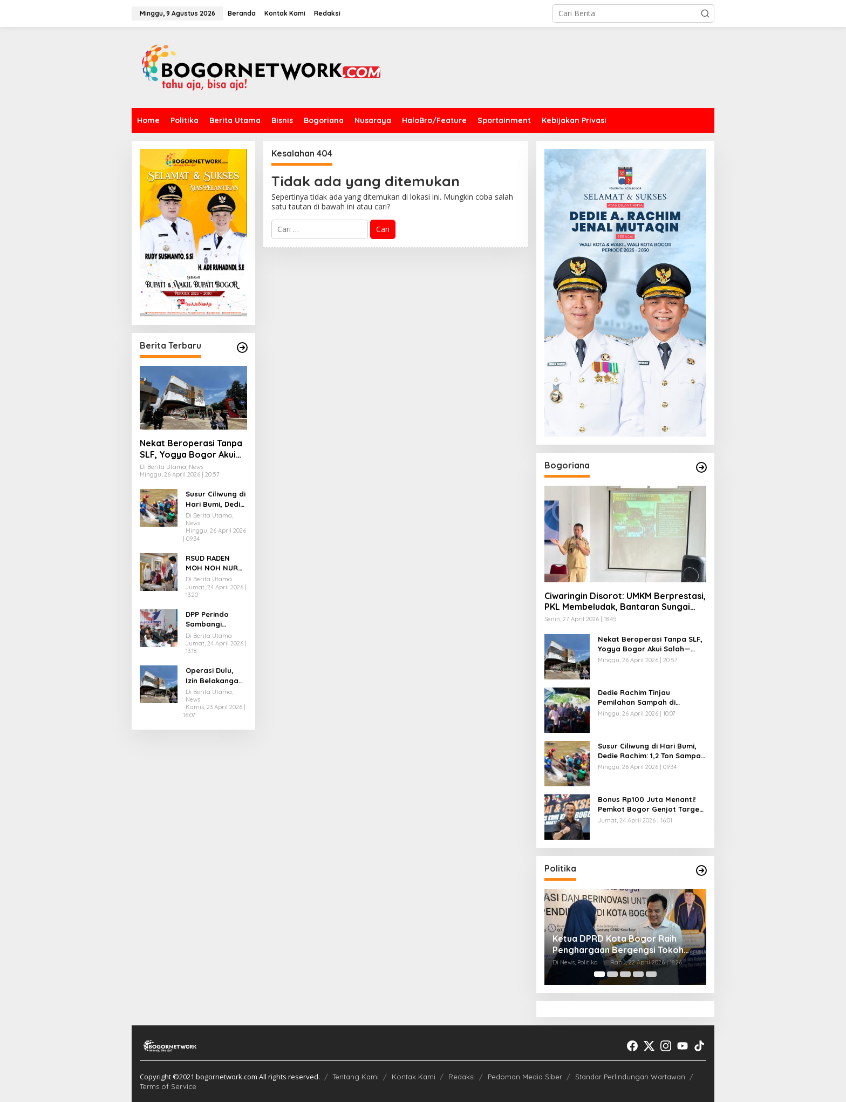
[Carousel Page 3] (625, 974)
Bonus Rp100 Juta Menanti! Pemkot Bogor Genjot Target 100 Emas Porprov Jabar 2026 (652, 804)
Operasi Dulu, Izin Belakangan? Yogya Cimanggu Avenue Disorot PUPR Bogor (216, 675)
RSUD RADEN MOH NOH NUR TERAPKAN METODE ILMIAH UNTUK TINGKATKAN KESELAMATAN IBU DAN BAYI (213, 563)
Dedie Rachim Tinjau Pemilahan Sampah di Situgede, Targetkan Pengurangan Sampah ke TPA (650, 697)
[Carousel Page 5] (651, 974)
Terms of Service (168, 1086)
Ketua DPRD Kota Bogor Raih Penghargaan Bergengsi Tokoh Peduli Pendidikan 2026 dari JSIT (619, 944)
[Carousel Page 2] (612, 974)
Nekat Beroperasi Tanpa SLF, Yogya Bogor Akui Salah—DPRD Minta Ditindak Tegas (191, 449)
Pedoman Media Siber (525, 1076)
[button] (705, 13)
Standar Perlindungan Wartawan (630, 1076)
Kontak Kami (413, 1076)
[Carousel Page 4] (638, 974)
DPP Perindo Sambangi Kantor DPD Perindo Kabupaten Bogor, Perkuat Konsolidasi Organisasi (213, 619)
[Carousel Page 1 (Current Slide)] (599, 974)
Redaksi (461, 1076)
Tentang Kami (355, 1076)
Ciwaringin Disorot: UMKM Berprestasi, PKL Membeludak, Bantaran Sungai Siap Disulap (625, 601)
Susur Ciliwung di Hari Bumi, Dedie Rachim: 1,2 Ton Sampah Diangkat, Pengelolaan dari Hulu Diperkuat (215, 498)
